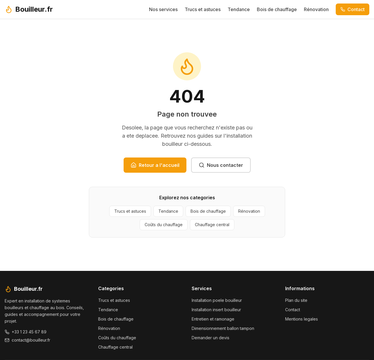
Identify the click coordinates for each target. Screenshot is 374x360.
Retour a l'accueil (155, 165)
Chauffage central (212, 224)
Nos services (163, 9)
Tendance (239, 9)
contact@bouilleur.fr (27, 340)
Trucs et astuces (203, 9)
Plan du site (296, 300)
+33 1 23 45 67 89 (25, 331)
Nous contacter (221, 165)
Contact (352, 9)
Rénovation (316, 9)
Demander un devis (210, 337)
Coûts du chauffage (164, 224)
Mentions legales (301, 318)
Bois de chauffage (277, 9)
